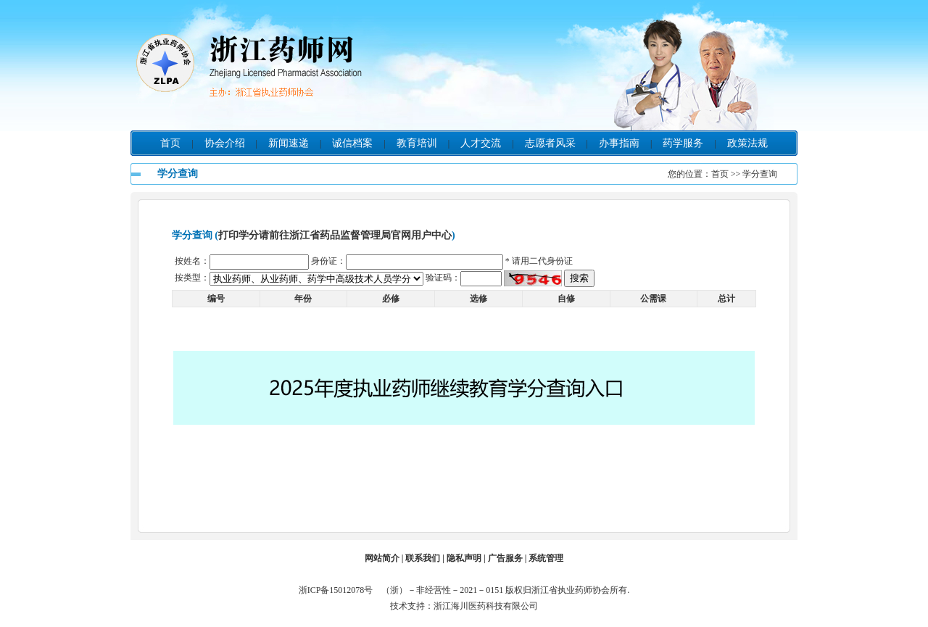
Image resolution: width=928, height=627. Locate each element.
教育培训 (417, 143)
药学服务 (683, 143)
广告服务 (505, 558)
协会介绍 (224, 143)
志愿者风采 (550, 143)
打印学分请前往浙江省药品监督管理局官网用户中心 (335, 235)
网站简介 (382, 558)
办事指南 (619, 143)
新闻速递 (288, 143)
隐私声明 (464, 558)
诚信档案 (352, 143)
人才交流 (480, 143)
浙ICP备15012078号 (339, 590)
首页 (170, 143)
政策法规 (747, 143)
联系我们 (422, 558)
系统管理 (546, 558)
